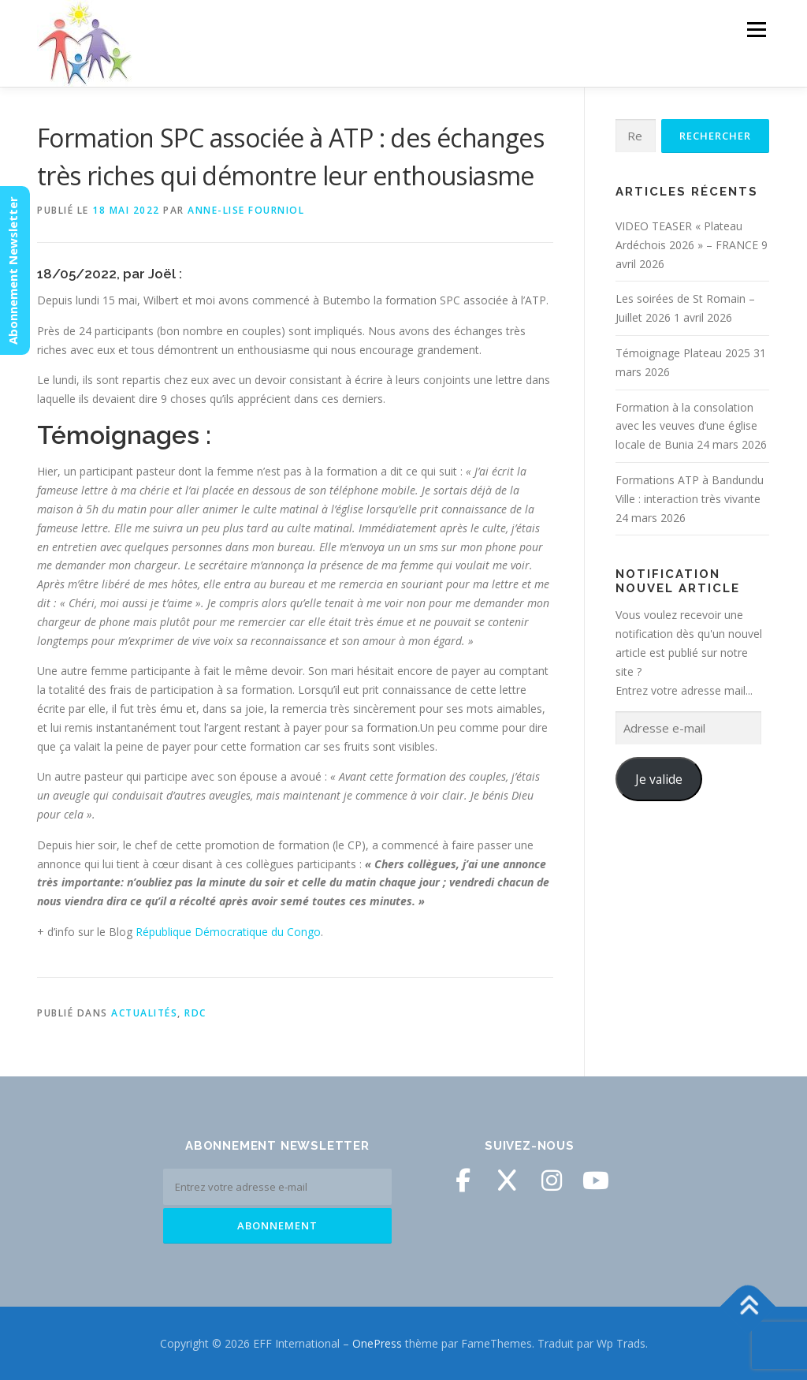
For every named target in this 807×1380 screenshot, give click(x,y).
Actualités (144, 1013)
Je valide (658, 779)
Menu (756, 29)
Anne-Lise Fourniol (246, 210)
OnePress (377, 1343)
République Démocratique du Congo (228, 931)
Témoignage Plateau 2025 (682, 352)
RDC (195, 1013)
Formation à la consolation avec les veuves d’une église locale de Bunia (686, 426)
